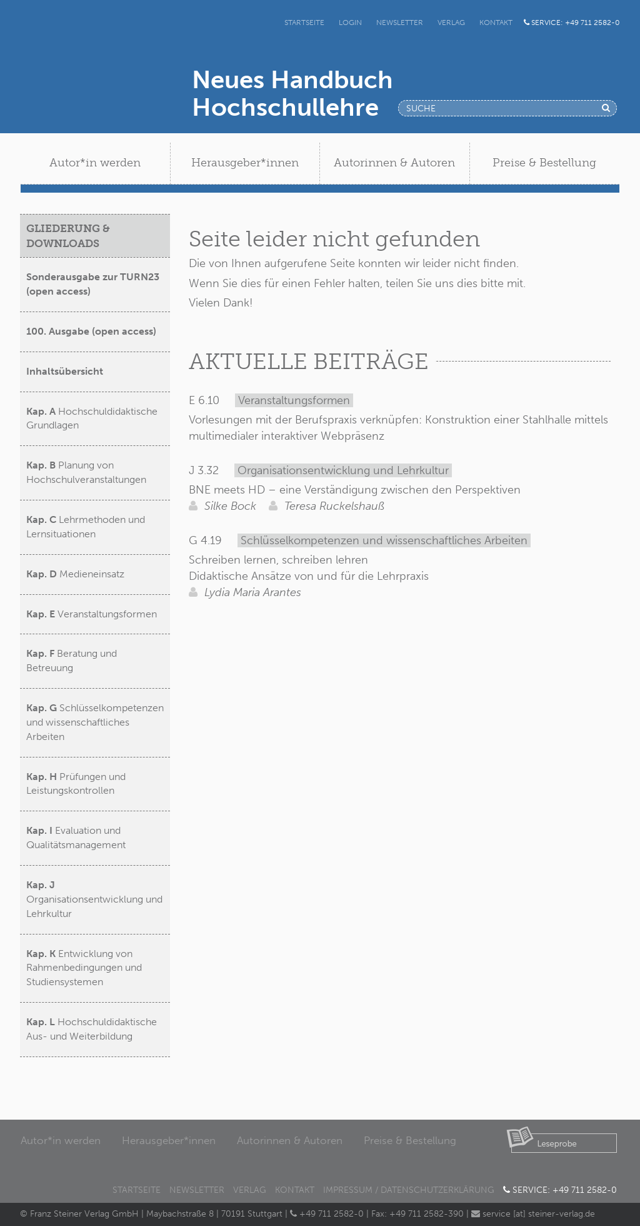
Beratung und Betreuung (71, 660)
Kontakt (495, 22)
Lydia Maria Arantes (245, 592)
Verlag (451, 22)
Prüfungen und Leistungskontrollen (76, 784)
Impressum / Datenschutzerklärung (408, 1190)
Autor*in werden (61, 1140)
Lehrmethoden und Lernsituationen (85, 527)
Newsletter (399, 22)
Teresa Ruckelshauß (326, 506)
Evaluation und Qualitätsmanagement (76, 837)
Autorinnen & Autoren (289, 1140)
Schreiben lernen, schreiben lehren (278, 560)
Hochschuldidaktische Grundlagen (92, 418)
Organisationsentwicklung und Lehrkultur (94, 899)
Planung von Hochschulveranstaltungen (86, 472)
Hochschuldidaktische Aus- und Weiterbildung (91, 1029)
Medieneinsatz (75, 574)
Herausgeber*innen (169, 1140)
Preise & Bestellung (410, 1140)
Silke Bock (222, 506)
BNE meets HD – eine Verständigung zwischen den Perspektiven (355, 490)
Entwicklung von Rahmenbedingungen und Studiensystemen (84, 968)
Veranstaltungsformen (91, 614)
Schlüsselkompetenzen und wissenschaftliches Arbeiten (95, 722)
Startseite (304, 22)
